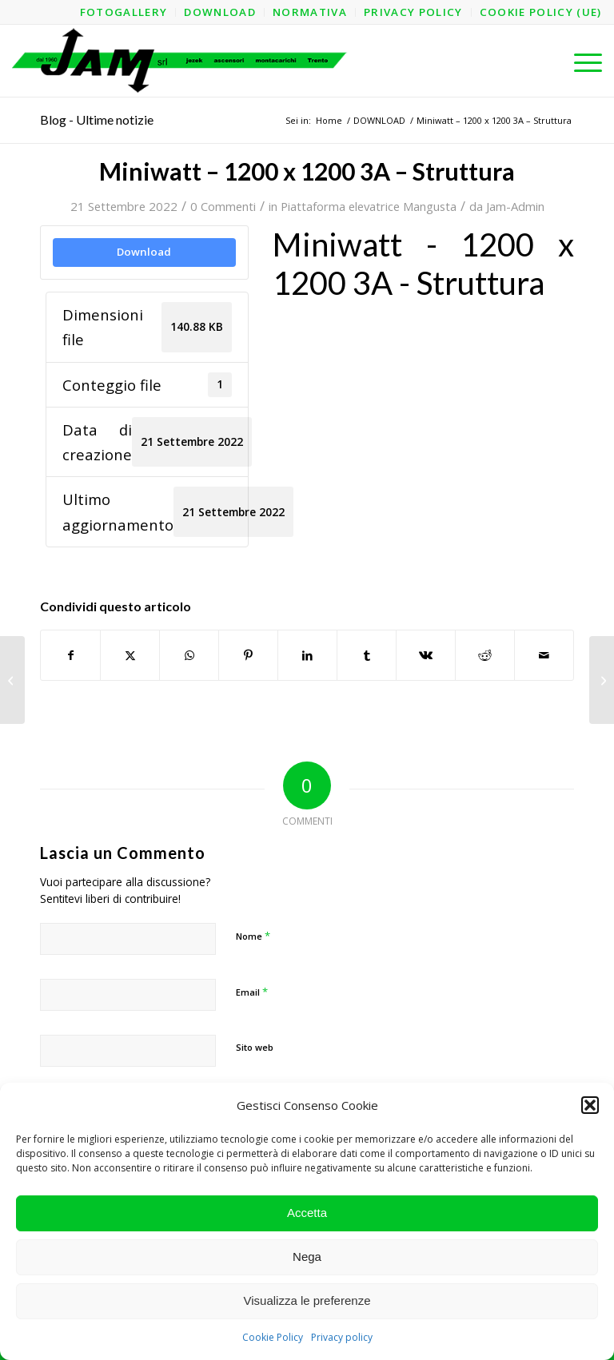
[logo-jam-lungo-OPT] (180, 61)
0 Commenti (223, 206)
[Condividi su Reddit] (485, 655)
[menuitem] (124, 12)
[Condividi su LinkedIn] (307, 655)
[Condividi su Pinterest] (248, 655)
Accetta (307, 1212)
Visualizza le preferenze (307, 1300)
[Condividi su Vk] (426, 655)
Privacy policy (342, 1337)
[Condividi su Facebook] (70, 655)
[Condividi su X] (130, 655)
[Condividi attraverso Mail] (544, 655)
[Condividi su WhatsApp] (189, 655)
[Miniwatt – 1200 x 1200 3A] (601, 680)
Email (252, 991)
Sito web (254, 1047)
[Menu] (580, 61)
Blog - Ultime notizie (97, 119)
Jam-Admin (515, 206)
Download (144, 252)
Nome (253, 936)
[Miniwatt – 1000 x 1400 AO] (12, 680)
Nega (307, 1256)
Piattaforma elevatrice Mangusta (369, 206)
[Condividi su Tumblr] (366, 655)
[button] (590, 1105)
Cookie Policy (272, 1337)
